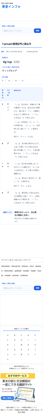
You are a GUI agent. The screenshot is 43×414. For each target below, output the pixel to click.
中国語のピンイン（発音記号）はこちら (21, 368)
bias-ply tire (16, 266)
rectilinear (24, 275)
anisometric (5, 266)
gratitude (18, 271)
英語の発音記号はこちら (21, 366)
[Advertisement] (18, 15)
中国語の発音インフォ (29, 407)
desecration (8, 271)
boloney (25, 266)
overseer (15, 275)
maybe (33, 271)
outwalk (8, 275)
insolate (26, 271)
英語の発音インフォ (13, 407)
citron (32, 266)
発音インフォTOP (6, 410)
